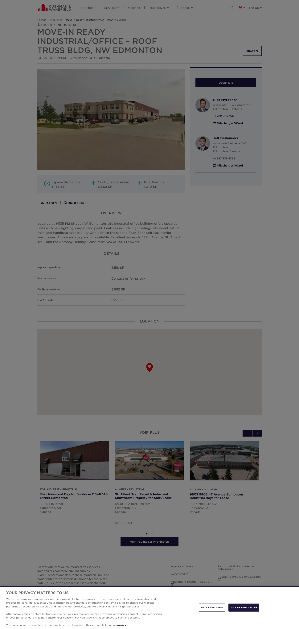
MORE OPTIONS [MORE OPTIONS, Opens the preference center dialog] (212, 607)
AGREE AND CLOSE (244, 607)
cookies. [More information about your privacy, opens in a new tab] (121, 625)
